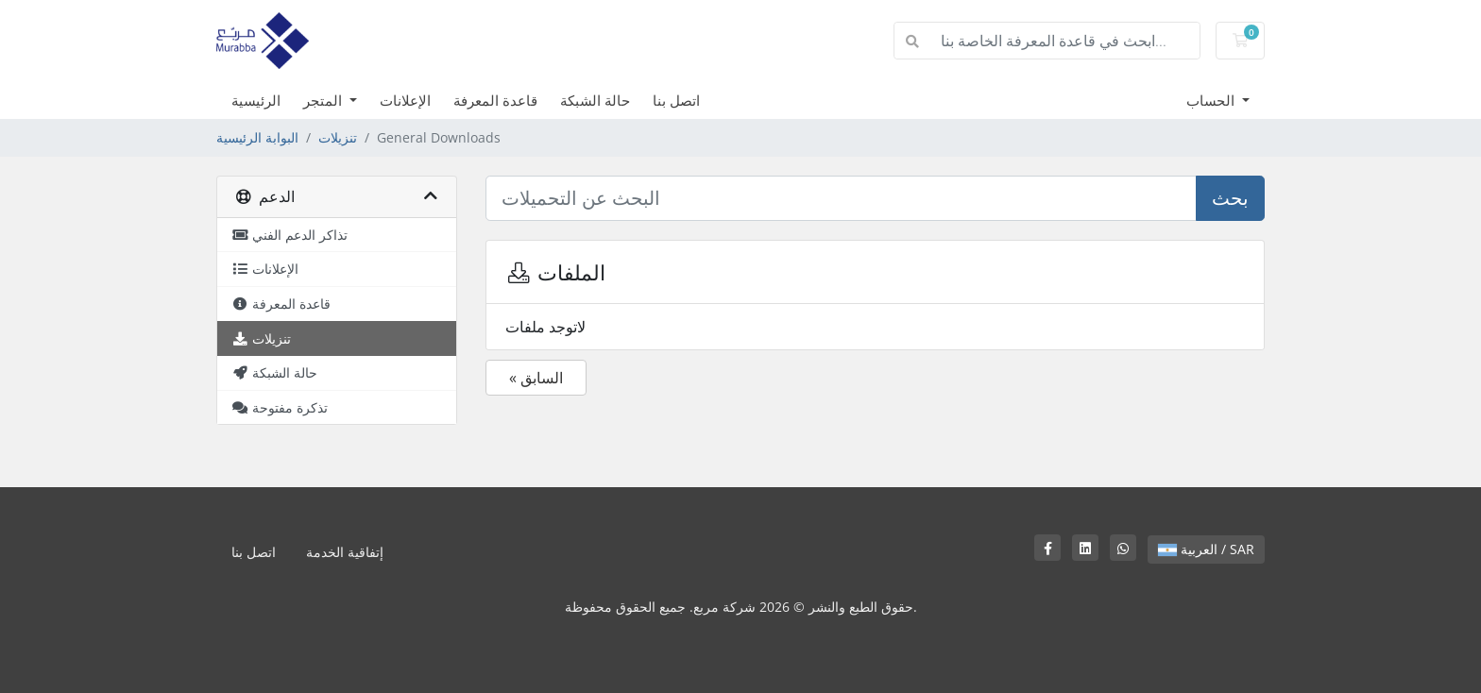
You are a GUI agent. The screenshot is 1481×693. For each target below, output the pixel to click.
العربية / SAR (1206, 549)
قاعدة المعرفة (495, 100)
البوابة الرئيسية (257, 137)
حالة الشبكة (595, 100)
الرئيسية (256, 100)
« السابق (536, 377)
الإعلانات (405, 100)
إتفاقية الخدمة (344, 552)
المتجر (324, 100)
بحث (1230, 198)
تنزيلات (337, 137)
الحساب (1212, 100)
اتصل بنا (676, 100)
